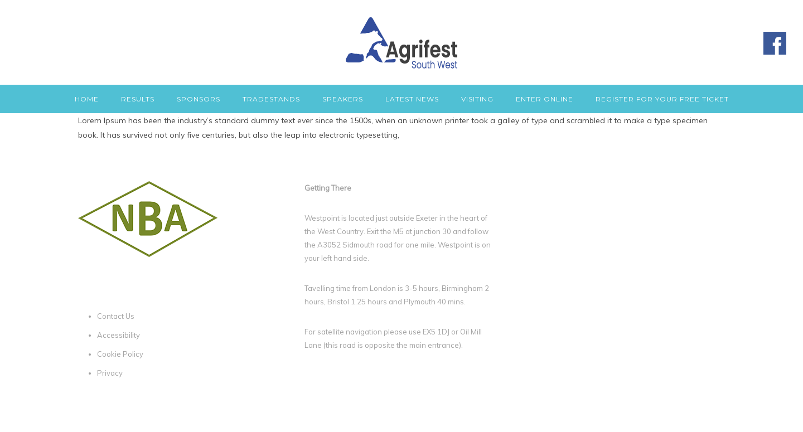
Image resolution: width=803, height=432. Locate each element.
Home (87, 99)
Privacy (110, 372)
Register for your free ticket (662, 99)
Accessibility (118, 335)
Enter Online (544, 99)
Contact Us (115, 316)
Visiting (477, 99)
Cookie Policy (120, 354)
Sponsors (198, 99)
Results (137, 99)
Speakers (342, 99)
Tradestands (271, 99)
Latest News (412, 99)
